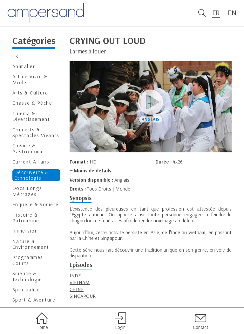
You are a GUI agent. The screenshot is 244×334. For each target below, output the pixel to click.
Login (120, 321)
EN (232, 12)
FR (216, 12)
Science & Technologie (27, 276)
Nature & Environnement (30, 244)
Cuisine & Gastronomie (28, 148)
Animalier (23, 66)
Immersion (25, 231)
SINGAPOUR (83, 296)
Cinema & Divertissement (31, 116)
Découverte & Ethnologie (31, 175)
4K (15, 56)
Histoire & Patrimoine (25, 218)
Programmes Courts (27, 260)
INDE (75, 275)
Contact (200, 321)
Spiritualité (26, 290)
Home (42, 321)
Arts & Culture (30, 93)
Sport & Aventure (33, 300)
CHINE (77, 289)
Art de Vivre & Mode (29, 79)
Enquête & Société (35, 204)
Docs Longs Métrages (27, 191)
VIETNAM (80, 282)
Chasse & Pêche (32, 103)
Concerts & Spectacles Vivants (35, 132)
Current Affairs (31, 162)
